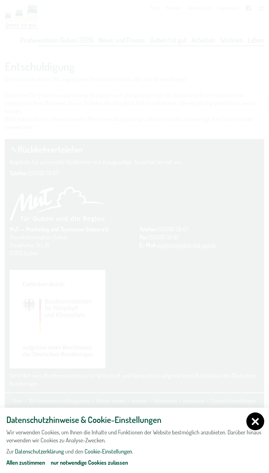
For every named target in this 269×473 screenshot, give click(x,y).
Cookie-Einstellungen (108, 451)
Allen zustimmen (25, 462)
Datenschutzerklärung (39, 451)
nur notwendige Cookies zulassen (89, 462)
